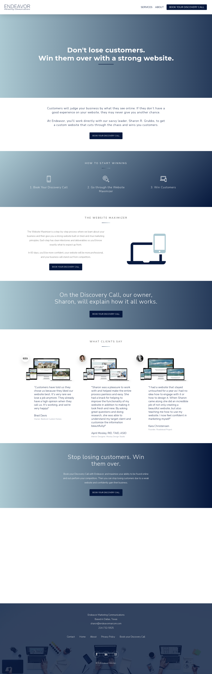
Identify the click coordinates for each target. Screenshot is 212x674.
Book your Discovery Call (132, 636)
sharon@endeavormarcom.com (106, 623)
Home (82, 636)
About (93, 636)
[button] (65, 267)
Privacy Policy (108, 636)
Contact (71, 636)
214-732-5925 (106, 627)
